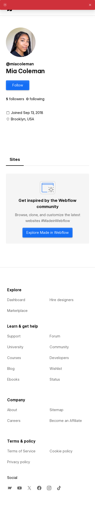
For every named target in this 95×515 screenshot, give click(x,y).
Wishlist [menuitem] (56, 369)
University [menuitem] (15, 347)
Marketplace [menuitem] (17, 311)
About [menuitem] (12, 410)
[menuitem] (9, 488)
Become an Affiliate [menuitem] (66, 421)
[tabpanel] (47, 208)
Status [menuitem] (55, 379)
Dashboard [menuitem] (16, 300)
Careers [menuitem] (13, 421)
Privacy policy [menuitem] (18, 462)
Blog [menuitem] (11, 369)
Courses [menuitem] (14, 358)
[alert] (47, 5)
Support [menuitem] (13, 336)
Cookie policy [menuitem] (61, 451)
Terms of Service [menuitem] (21, 451)
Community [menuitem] (59, 347)
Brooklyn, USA (22, 119)
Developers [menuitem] (59, 358)
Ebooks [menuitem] (13, 379)
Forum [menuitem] (55, 336)
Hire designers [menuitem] (62, 300)
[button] (17, 85)
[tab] (15, 159)
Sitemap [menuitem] (56, 410)
